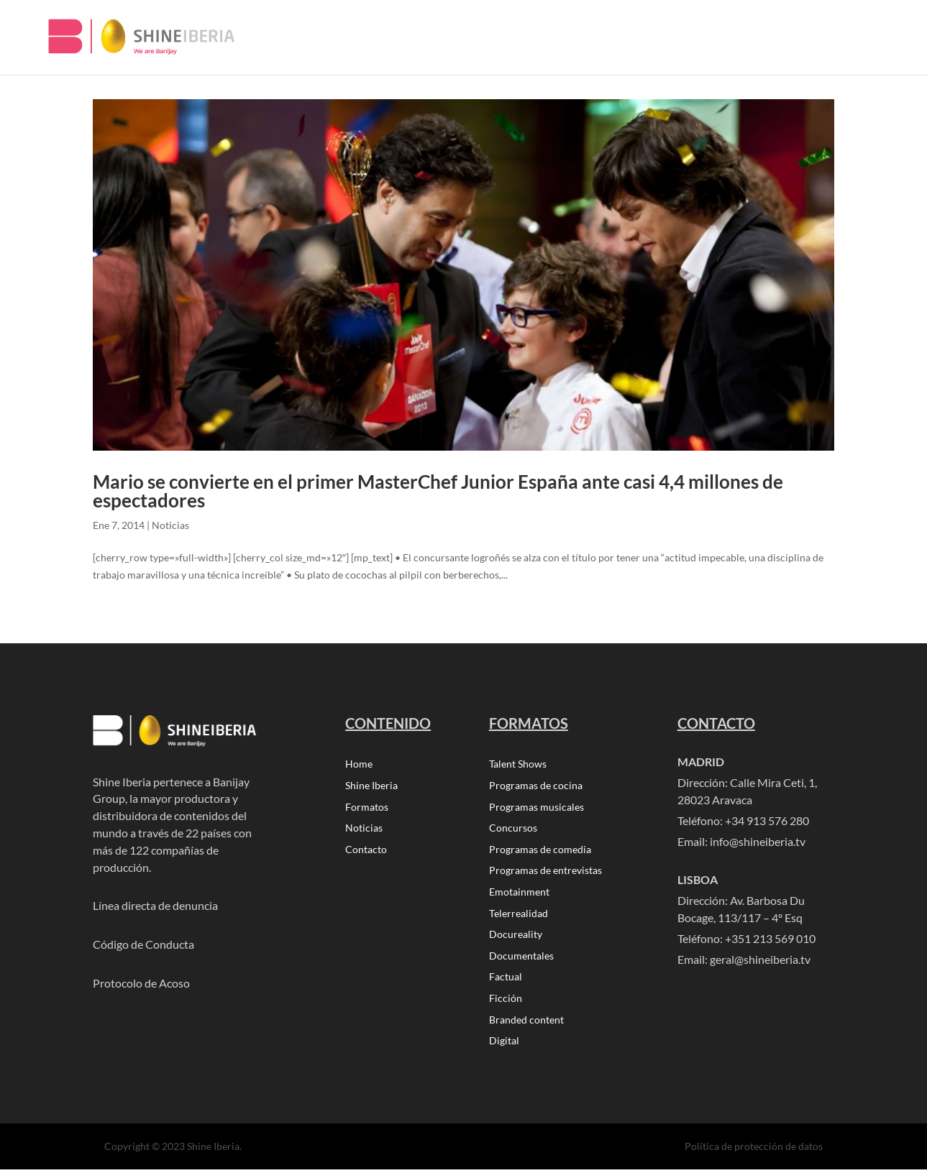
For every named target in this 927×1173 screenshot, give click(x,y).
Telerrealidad (518, 915)
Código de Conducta (143, 944)
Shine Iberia (371, 786)
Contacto (366, 850)
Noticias (170, 525)
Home (359, 764)
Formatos (366, 807)
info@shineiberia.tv (757, 841)
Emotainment (519, 893)
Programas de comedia (540, 850)
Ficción (505, 1001)
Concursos (513, 829)
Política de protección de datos (754, 1150)
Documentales (521, 958)
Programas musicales (536, 807)
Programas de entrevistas (545, 872)
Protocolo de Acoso (141, 983)
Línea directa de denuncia (155, 905)
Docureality (515, 937)
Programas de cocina (536, 786)
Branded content (526, 1023)
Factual (505, 980)
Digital (504, 1044)
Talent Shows (518, 764)
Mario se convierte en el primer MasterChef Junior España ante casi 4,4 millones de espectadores (438, 491)
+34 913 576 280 (767, 820)
